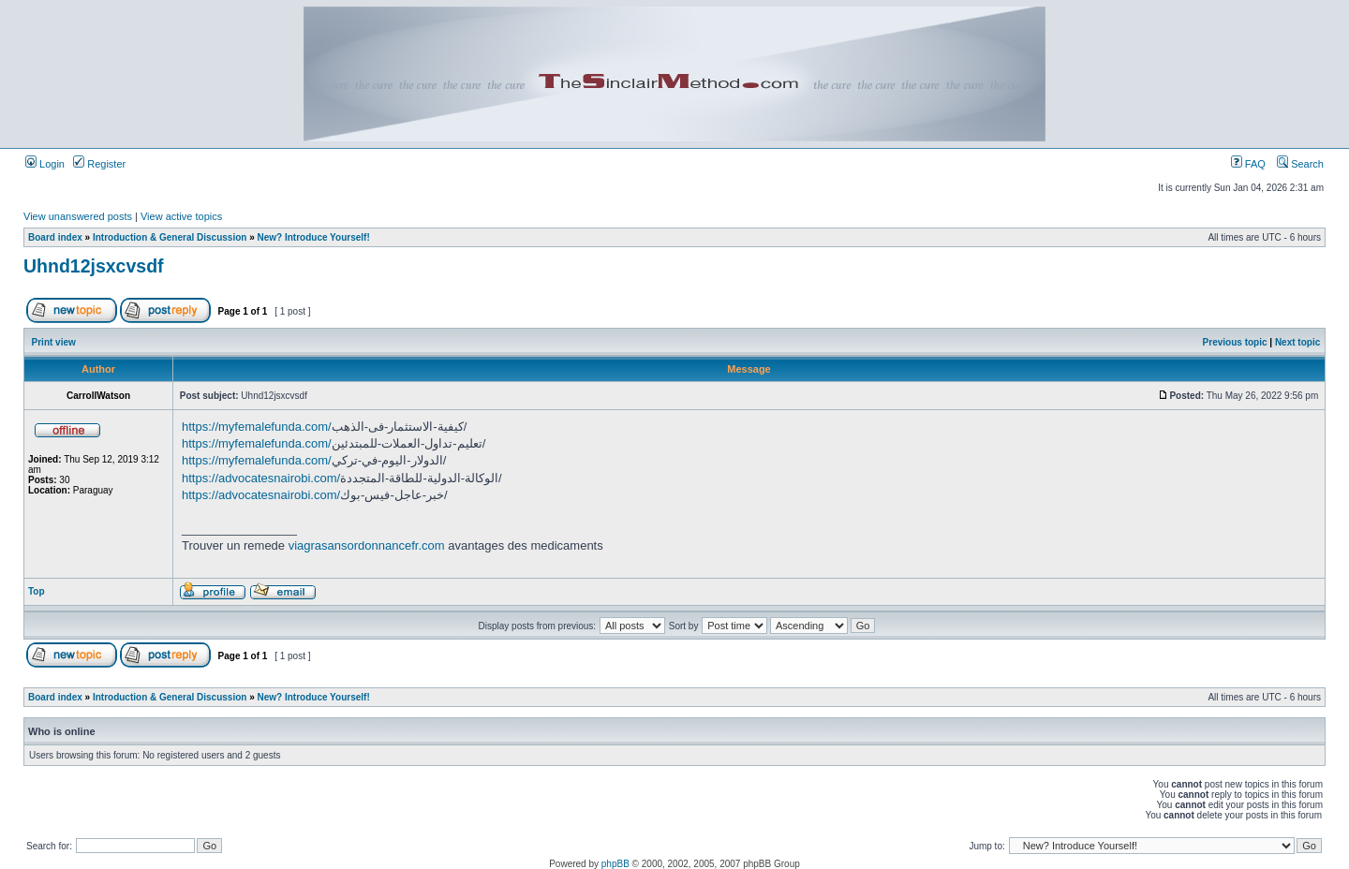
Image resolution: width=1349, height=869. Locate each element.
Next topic (1297, 342)
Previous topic (1235, 342)
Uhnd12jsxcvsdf (93, 266)
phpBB (615, 864)
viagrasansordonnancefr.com (367, 545)
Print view (54, 342)
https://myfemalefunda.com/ (257, 427)
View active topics (181, 216)
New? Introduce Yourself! (314, 237)
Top (36, 591)
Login (45, 163)
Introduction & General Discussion (169, 237)
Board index (55, 237)
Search (1300, 163)
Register (99, 163)
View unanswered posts (77, 216)
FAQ (1248, 163)
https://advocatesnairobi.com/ (261, 478)
